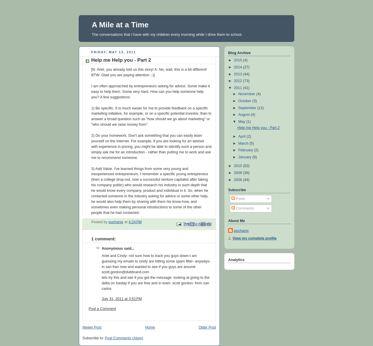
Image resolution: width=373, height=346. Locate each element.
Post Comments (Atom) (124, 338)
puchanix (241, 231)
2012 (238, 81)
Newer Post (91, 327)
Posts (238, 199)
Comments (242, 208)
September (247, 108)
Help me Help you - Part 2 (258, 128)
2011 (238, 88)
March (244, 143)
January (245, 157)
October (245, 101)
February (246, 150)
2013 (238, 74)
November (247, 94)
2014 (238, 67)
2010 (238, 166)
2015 (238, 60)
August (244, 115)
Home (150, 327)
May (242, 122)
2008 (238, 180)
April (242, 136)
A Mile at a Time (120, 24)
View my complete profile (255, 238)
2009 (238, 173)
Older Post (207, 327)
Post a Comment (102, 309)
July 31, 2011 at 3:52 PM (122, 299)
